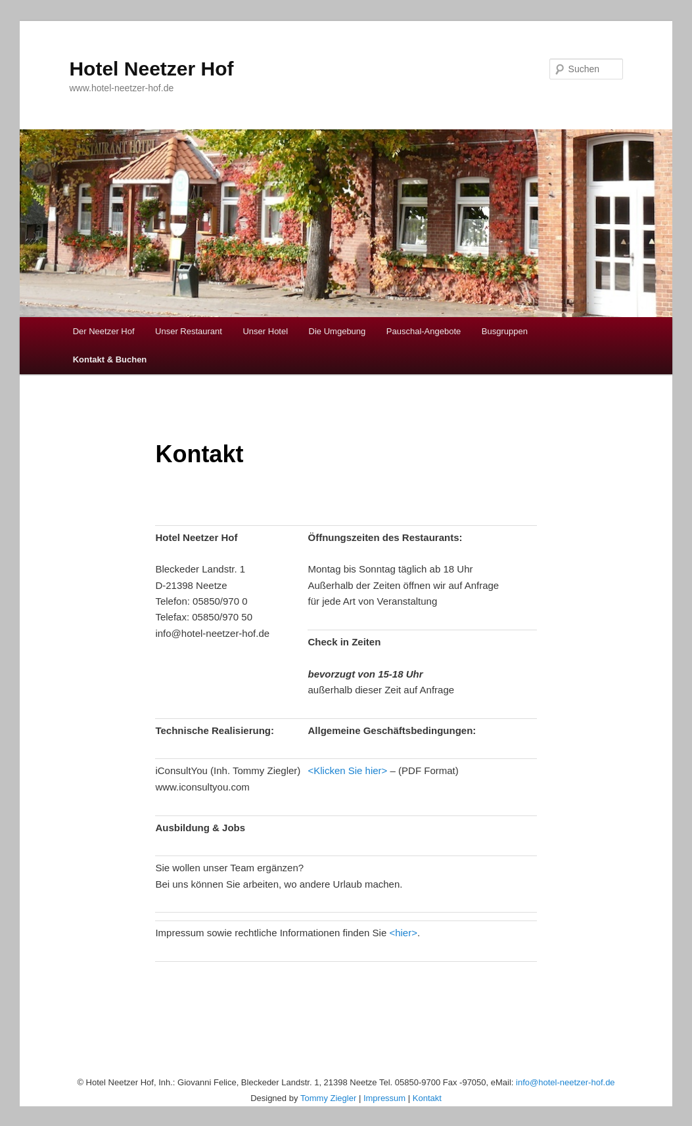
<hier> (403, 932)
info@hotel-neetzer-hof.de (565, 1082)
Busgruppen (505, 331)
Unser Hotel (265, 331)
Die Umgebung (337, 331)
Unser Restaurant (188, 331)
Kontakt (427, 1098)
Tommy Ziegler (328, 1098)
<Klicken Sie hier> (347, 770)
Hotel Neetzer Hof (151, 68)
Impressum (384, 1098)
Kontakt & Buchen (110, 359)
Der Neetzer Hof (104, 331)
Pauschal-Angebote (423, 331)
